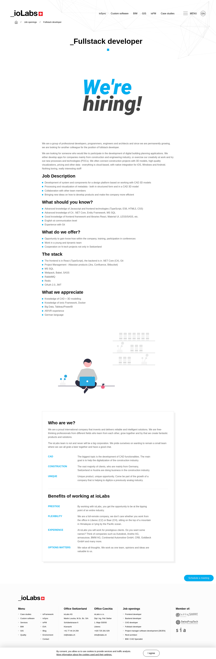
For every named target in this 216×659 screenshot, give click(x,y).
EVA (44, 627)
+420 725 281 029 (102, 631)
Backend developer (133, 618)
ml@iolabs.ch (69, 635)
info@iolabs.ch (100, 635)
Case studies (167, 13)
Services (24, 622)
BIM (135, 13)
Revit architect (131, 635)
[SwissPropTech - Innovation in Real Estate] (187, 622)
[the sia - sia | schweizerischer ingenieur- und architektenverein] (181, 629)
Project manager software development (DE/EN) (145, 631)
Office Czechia (103, 608)
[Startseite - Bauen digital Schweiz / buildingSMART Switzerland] (187, 615)
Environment (48, 635)
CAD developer (131, 622)
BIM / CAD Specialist (134, 639)
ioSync (102, 13)
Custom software (119, 13)
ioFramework (48, 614)
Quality (23, 635)
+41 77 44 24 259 (71, 631)
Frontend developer (133, 614)
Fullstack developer (133, 627)
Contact (46, 639)
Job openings (30, 22)
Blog (44, 631)
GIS (144, 13)
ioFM (153, 13)
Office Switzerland (75, 608)
